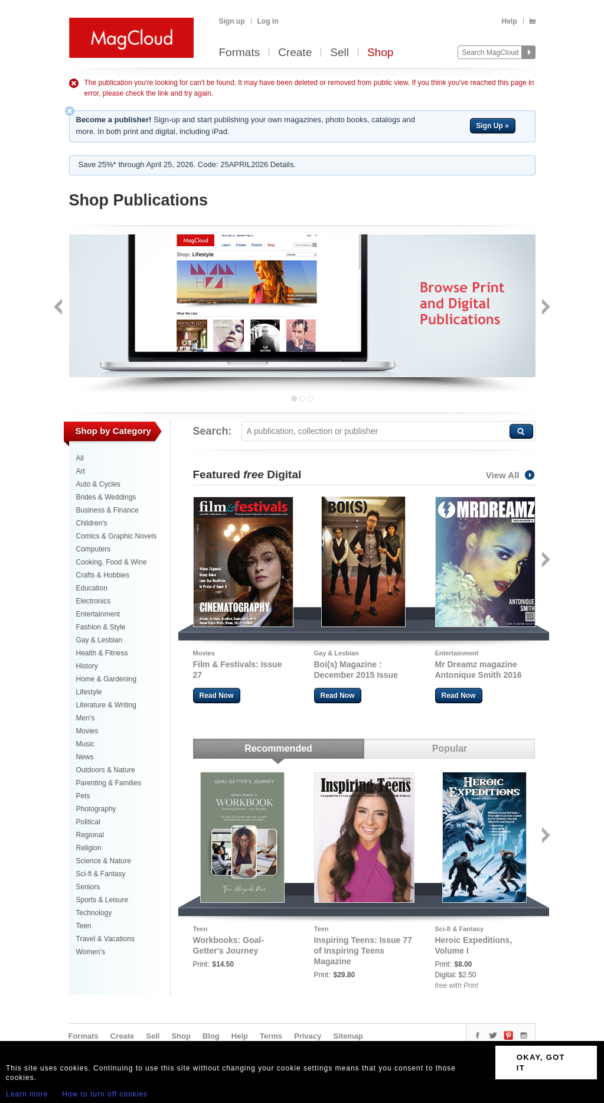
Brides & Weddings (106, 497)
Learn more (27, 1094)
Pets (83, 796)
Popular (450, 748)
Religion (89, 848)
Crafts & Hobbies (103, 575)
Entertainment (98, 614)
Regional (90, 835)
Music (85, 744)
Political (88, 822)
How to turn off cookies (105, 1094)
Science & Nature (103, 861)
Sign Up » (492, 126)
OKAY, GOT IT (541, 1062)
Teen (84, 926)
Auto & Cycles (98, 484)
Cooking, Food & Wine (111, 562)
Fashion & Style (101, 627)
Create (295, 52)
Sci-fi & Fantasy (101, 874)
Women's (90, 952)
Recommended (278, 748)
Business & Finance (107, 510)
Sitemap (348, 1036)
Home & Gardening (106, 679)
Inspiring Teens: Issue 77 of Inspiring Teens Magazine (363, 950)
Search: (212, 431)
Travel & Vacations (105, 939)
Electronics (93, 601)
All (80, 458)
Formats (239, 52)
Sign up (232, 21)
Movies (87, 731)
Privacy (307, 1036)
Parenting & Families (109, 783)
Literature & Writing (106, 705)
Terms (271, 1036)
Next (544, 308)
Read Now (217, 695)
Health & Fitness (102, 653)
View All (511, 475)
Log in (268, 21)
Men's (85, 718)
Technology (94, 913)
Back (59, 308)
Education (91, 588)
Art (80, 471)
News (85, 757)
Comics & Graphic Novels (116, 536)
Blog (211, 1036)
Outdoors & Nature (105, 770)
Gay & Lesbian (99, 640)
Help (509, 21)
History (87, 666)
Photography (96, 809)
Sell (339, 52)
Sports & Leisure (102, 900)
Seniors (88, 887)
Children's (91, 523)
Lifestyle (89, 692)
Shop (380, 52)
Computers (93, 549)
